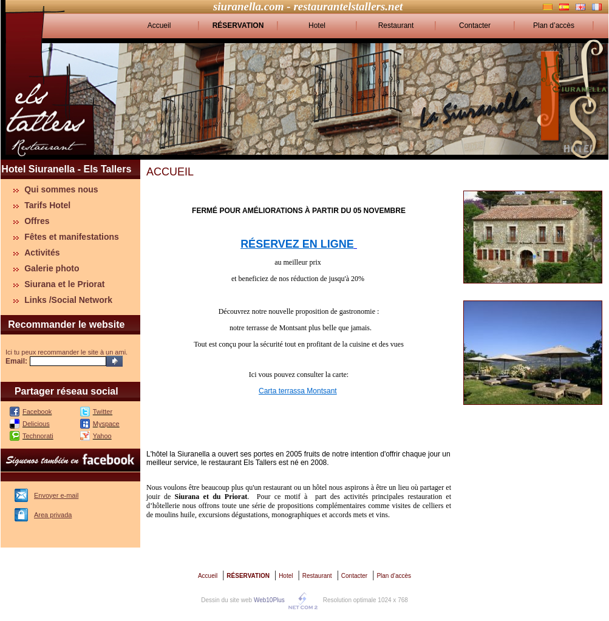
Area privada (53, 514)
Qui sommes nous (61, 189)
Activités (42, 252)
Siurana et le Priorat (64, 284)
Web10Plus (269, 600)
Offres (36, 221)
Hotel (316, 25)
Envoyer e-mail (56, 495)
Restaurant (396, 25)
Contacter (475, 25)
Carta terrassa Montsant (298, 391)
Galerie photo (51, 268)
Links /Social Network (68, 300)
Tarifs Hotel (47, 205)
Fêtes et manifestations (71, 237)
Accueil (159, 25)
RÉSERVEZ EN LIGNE (297, 244)
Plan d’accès (553, 25)
